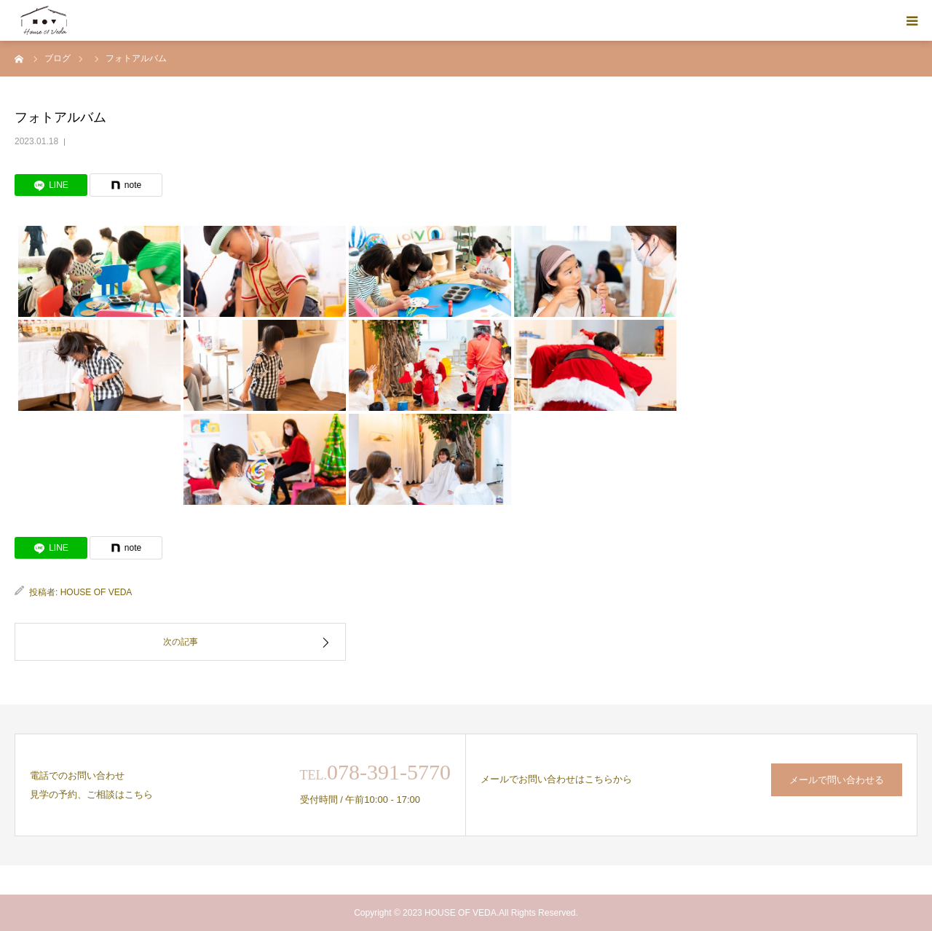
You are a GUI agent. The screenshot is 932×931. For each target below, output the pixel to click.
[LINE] (51, 185)
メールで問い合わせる (836, 779)
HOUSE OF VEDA (96, 592)
